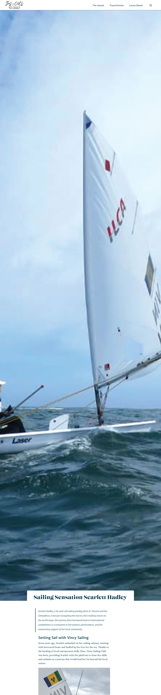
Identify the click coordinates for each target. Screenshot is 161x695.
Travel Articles (117, 5)
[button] (98, 5)
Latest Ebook (136, 5)
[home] (14, 5)
